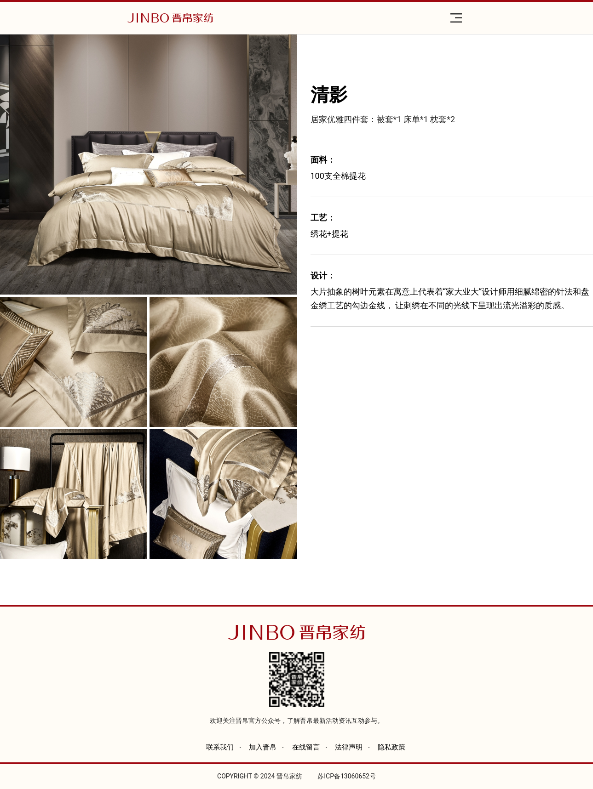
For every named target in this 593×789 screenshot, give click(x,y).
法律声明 (349, 747)
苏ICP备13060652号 (346, 776)
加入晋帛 (262, 747)
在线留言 (306, 747)
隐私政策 (391, 747)
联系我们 (220, 747)
